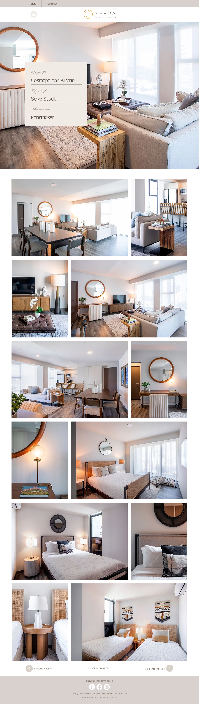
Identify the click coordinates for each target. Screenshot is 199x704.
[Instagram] (107, 687)
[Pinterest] (92, 687)
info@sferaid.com (110, 697)
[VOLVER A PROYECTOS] (99, 668)
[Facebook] (99, 687)
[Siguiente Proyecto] (29, 668)
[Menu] (33, 14)
